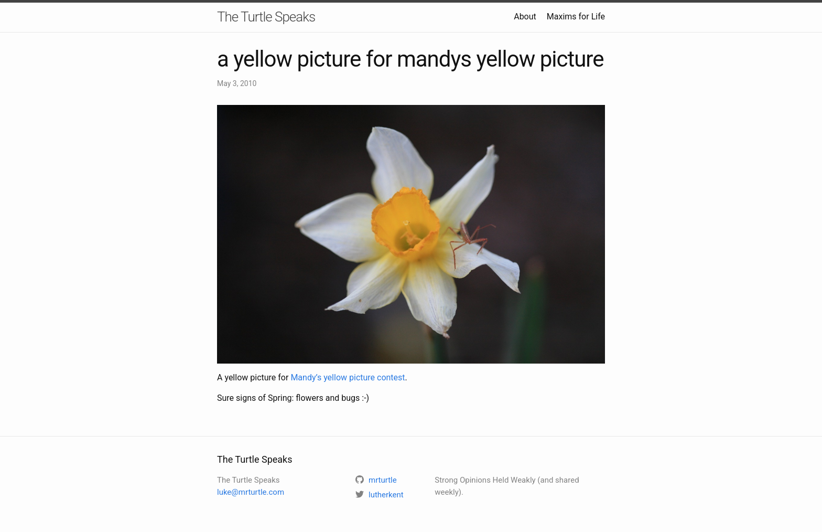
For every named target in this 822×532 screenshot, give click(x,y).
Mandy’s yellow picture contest (347, 377)
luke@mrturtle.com (250, 492)
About (525, 17)
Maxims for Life (576, 17)
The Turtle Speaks (266, 17)
